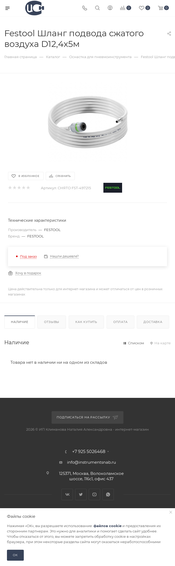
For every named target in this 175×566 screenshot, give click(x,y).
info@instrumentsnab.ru (91, 462)
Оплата (120, 322)
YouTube (94, 494)
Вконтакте (67, 494)
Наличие (19, 322)
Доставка (152, 322)
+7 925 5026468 (88, 452)
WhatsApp (108, 494)
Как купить (86, 322)
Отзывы (51, 322)
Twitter (81, 494)
